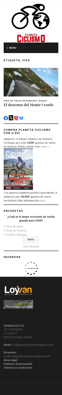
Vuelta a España (16, 234)
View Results (31, 246)
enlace (45, 146)
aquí (42, 200)
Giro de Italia (12, 101)
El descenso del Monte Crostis (28, 104)
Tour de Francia (16, 230)
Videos (43, 101)
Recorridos (29, 101)
